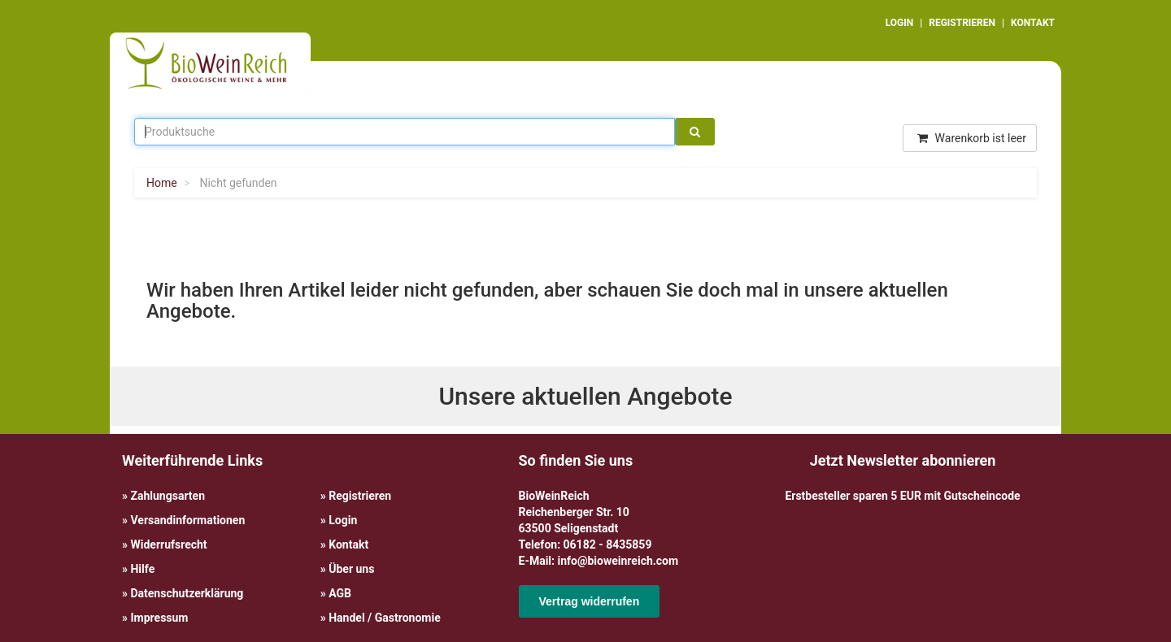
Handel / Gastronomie (384, 617)
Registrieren (360, 495)
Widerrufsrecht (168, 544)
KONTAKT (1033, 22)
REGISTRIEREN (962, 22)
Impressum (159, 617)
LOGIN (900, 22)
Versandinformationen (187, 520)
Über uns (351, 568)
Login (343, 520)
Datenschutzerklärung (186, 593)
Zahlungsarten (167, 495)
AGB (340, 593)
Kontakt (348, 544)
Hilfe (142, 568)
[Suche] (695, 131)
